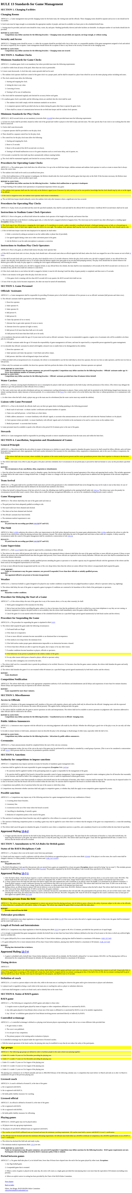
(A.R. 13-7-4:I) (106, 938)
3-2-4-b (49, 118)
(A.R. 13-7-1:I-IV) (52, 858)
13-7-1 (25, 873)
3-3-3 (53, 622)
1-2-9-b (15, 532)
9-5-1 (23, 869)
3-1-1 (7, 750)
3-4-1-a (96, 490)
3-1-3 (61, 919)
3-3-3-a (76, 905)
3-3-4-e (87, 856)
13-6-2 (25, 831)
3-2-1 (56, 929)
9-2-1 (62, 392)
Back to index (9, 1185)
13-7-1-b (28, 894)
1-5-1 (32, 1144)
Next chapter (9, 1181)
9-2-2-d (42, 869)
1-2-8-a (103, 532)
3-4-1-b (36, 523)
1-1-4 (16, 550)
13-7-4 (25, 951)
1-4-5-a (65, 767)
